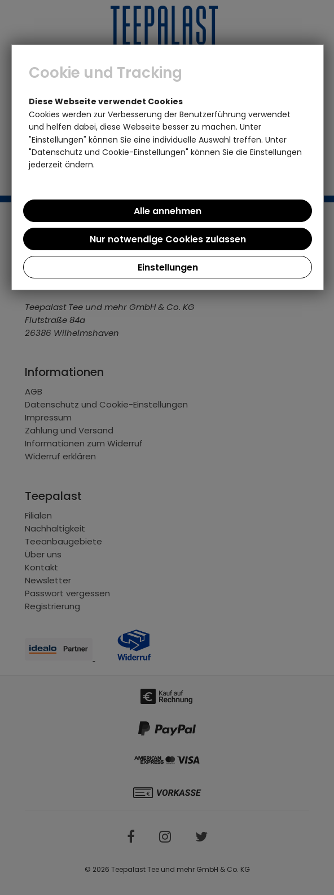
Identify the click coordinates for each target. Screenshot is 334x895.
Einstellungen (168, 267)
